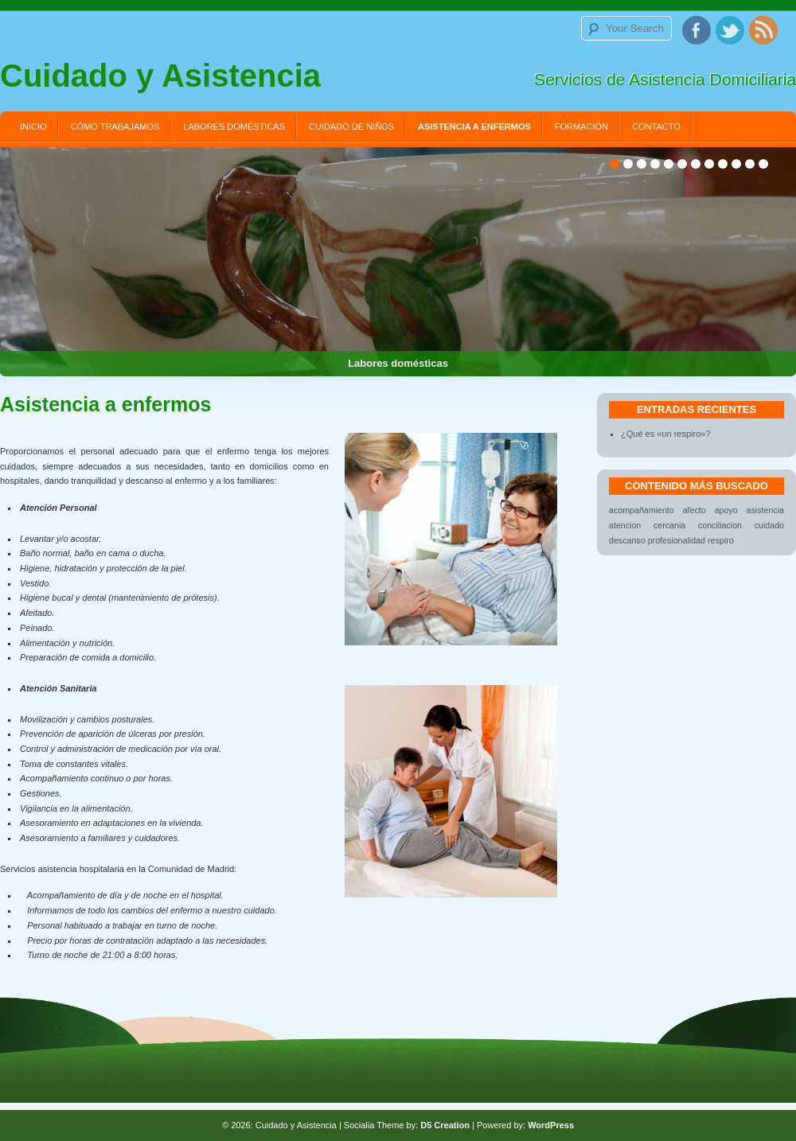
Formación (581, 126)
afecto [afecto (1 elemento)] (694, 510)
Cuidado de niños (351, 126)
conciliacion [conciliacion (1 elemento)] (720, 525)
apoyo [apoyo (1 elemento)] (726, 510)
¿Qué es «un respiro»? (666, 433)
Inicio (33, 126)
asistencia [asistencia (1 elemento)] (765, 510)
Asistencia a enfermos (474, 126)
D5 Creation (445, 1125)
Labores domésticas (234, 126)
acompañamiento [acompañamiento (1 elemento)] (641, 510)
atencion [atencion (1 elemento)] (625, 525)
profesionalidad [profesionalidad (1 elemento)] (676, 540)
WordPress (551, 1125)
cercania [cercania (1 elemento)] (669, 525)
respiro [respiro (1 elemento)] (721, 540)
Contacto (656, 126)
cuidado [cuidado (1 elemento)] (769, 525)
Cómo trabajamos (115, 126)
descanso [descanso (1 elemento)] (627, 540)
